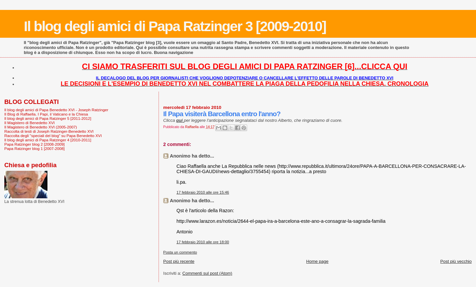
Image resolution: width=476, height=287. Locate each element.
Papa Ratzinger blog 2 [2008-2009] (34, 144)
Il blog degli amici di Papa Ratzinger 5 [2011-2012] (47, 118)
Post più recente (178, 261)
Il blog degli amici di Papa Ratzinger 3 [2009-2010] (175, 26)
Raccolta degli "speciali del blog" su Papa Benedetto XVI (53, 135)
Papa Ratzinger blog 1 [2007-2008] (34, 148)
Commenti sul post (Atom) (207, 273)
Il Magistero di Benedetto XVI (29, 122)
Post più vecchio (456, 261)
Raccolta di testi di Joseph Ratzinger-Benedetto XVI (49, 131)
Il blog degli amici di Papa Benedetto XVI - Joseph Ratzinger (56, 110)
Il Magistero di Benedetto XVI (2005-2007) (40, 127)
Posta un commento (180, 252)
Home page (317, 261)
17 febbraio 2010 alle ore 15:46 (202, 192)
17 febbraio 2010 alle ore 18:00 (202, 242)
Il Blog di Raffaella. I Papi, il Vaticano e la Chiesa (46, 114)
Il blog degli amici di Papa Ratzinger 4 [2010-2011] (47, 140)
